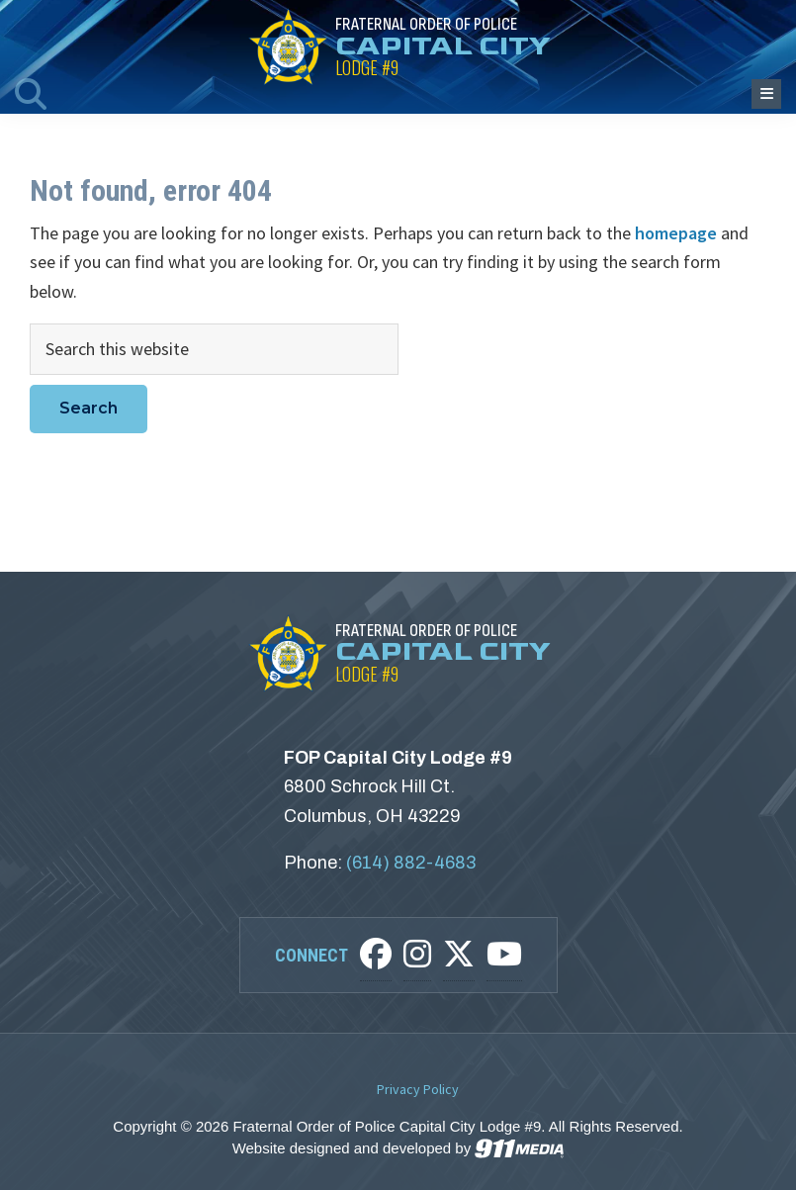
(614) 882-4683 (411, 862)
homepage (676, 233)
